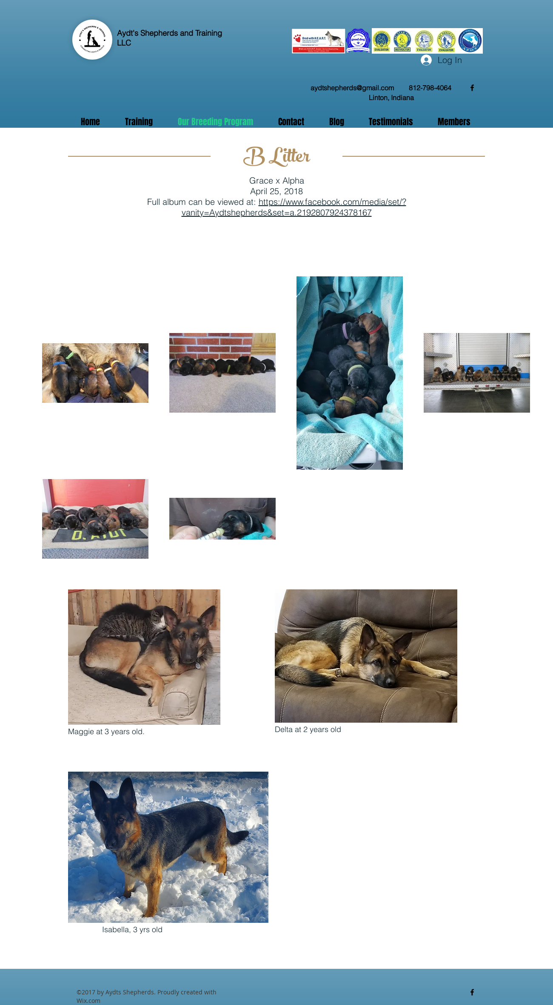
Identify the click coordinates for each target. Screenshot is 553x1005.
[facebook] (472, 87)
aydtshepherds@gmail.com (352, 87)
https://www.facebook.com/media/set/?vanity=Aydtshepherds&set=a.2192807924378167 (294, 207)
